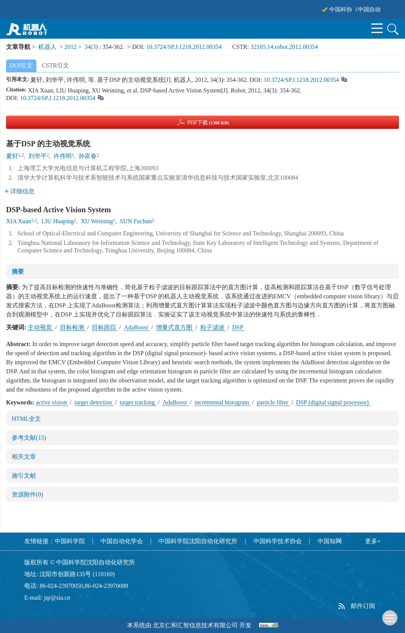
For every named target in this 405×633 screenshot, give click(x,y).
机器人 (47, 47)
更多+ (373, 541)
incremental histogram (223, 402)
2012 (70, 47)
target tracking (138, 402)
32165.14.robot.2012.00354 (284, 47)
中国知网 (329, 541)
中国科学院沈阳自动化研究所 (198, 541)
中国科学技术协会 (277, 541)
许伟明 (62, 156)
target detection (93, 402)
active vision (52, 402)
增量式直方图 (175, 327)
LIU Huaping (57, 221)
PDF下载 (208, 122)
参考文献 (29, 437)
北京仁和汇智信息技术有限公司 (195, 625)
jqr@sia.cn (57, 597)
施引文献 (24, 475)
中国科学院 (70, 541)
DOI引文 (21, 65)
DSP (238, 327)
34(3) (92, 47)
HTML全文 (26, 418)
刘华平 (37, 156)
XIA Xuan (18, 221)
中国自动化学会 (121, 541)
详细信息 (20, 191)
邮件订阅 (363, 606)
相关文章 (24, 456)
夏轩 (12, 156)
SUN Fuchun (136, 221)
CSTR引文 (55, 65)
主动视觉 (40, 327)
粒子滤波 (213, 327)
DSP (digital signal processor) (333, 402)
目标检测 (73, 327)
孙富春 (87, 156)
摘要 (18, 271)
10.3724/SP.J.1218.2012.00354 (183, 47)
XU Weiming (97, 221)
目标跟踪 (105, 327)
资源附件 (27, 494)
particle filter (273, 402)
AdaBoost (137, 327)
